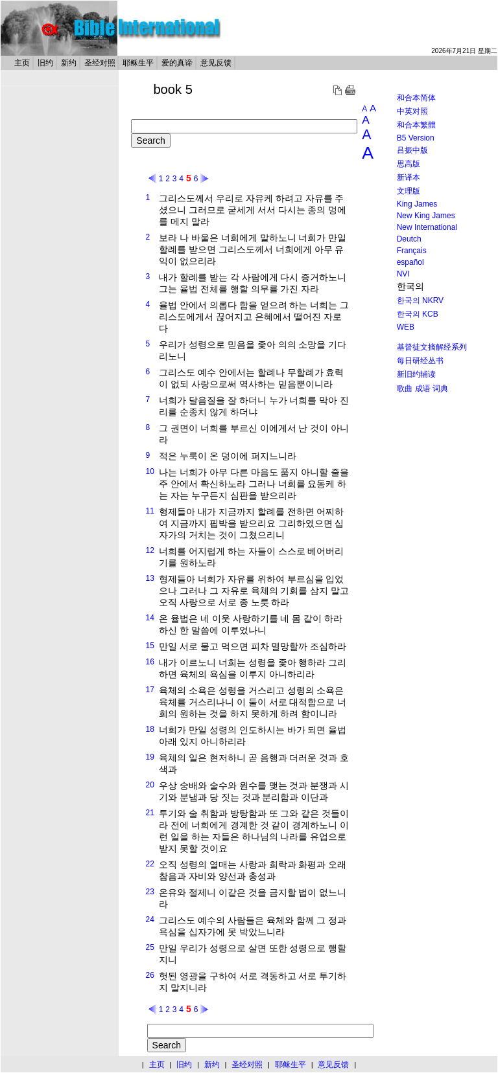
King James (417, 204)
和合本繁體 (416, 125)
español (410, 262)
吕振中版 (412, 150)
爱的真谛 (177, 62)
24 (150, 919)
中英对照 (412, 111)
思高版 (408, 163)
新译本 (408, 177)
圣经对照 (99, 62)
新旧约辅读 (416, 374)
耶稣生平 (138, 62)
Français (412, 250)
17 (150, 689)
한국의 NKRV (420, 300)
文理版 (408, 191)
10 (150, 471)
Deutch (409, 238)
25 (150, 947)
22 (150, 863)
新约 (69, 62)
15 (150, 645)
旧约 (45, 62)
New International (427, 227)
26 (150, 975)
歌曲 (404, 388)
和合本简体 (416, 97)
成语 (423, 388)
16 (150, 661)
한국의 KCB (417, 314)
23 (150, 891)
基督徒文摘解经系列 (432, 347)
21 (150, 812)
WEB (405, 327)
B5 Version (415, 137)
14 (150, 617)
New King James (426, 215)
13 (150, 578)
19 (150, 757)
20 (150, 784)
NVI (403, 273)
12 (150, 550)
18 (150, 729)
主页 (22, 62)
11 (150, 510)
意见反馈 (215, 62)
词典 (440, 388)
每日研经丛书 (420, 360)
